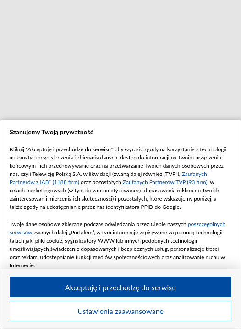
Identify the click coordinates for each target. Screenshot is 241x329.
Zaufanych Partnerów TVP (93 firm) (165, 182)
